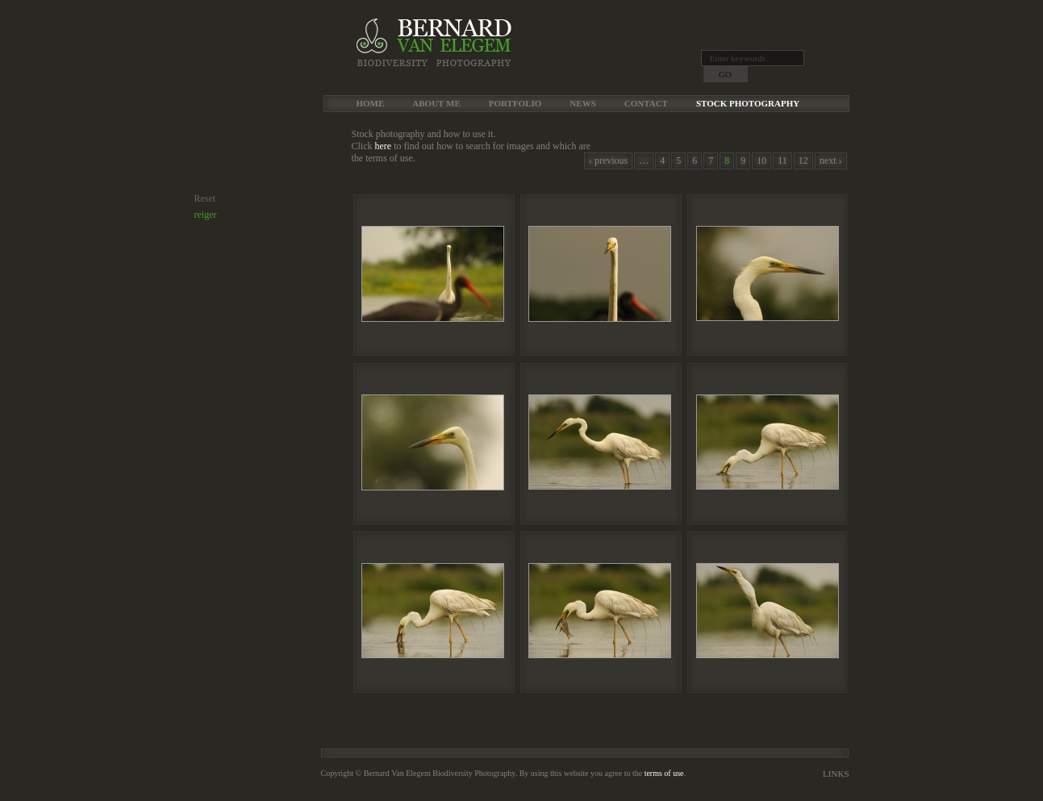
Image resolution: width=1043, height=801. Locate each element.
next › (831, 160)
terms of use (664, 773)
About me (436, 103)
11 (782, 160)
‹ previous (608, 160)
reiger (205, 214)
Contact (646, 103)
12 (803, 160)
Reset (205, 198)
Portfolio (515, 103)
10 (761, 160)
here (383, 146)
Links (836, 773)
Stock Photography (747, 103)
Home (371, 103)
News (582, 103)
